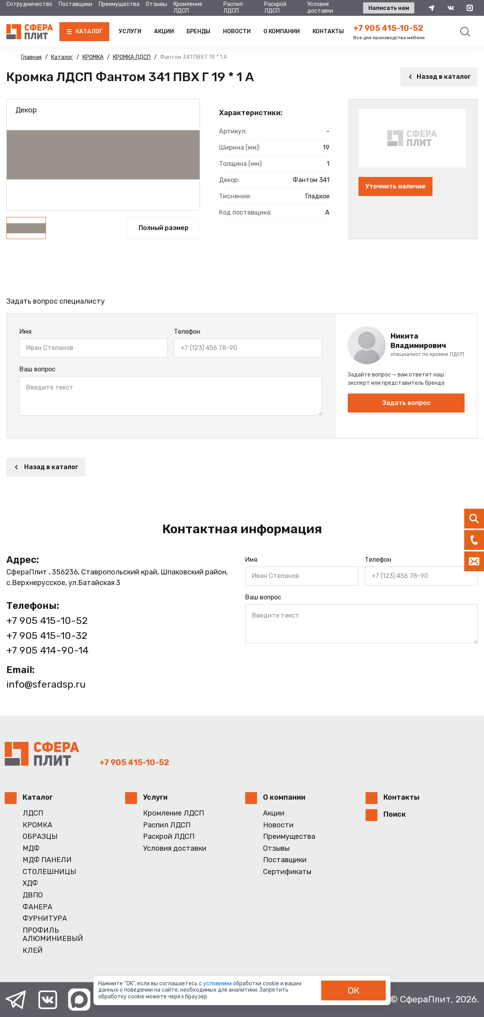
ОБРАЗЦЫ (40, 837)
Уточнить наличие (395, 186)
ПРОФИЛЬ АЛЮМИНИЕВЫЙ (53, 934)
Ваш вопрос (37, 369)
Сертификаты (287, 872)
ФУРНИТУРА (45, 918)
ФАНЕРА (37, 907)
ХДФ (30, 883)
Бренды (198, 31)
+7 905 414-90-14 (47, 650)
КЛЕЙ (33, 951)
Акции (164, 31)
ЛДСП (33, 813)
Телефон (187, 331)
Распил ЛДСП (233, 7)
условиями (218, 983)
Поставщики (75, 4)
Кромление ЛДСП (187, 7)
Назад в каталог (439, 76)
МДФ (31, 848)
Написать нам (388, 8)
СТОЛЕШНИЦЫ (49, 872)
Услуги (130, 31)
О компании (281, 31)
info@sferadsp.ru (46, 684)
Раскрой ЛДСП (275, 7)
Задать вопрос (406, 403)
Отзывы (156, 4)
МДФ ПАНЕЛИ (47, 860)
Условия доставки (320, 7)
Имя (25, 331)
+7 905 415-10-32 (46, 635)
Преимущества (119, 4)
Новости (237, 31)
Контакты (328, 31)
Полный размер (164, 228)
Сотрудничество (29, 4)
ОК (354, 990)
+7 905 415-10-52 (388, 28)
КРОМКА (37, 825)
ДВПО (33, 895)
